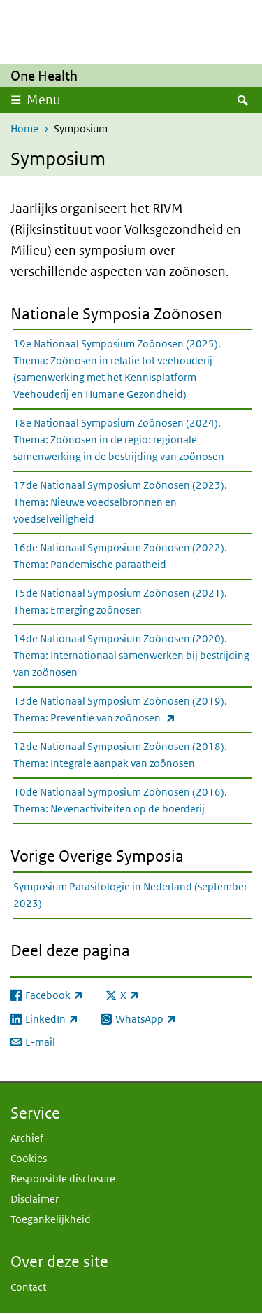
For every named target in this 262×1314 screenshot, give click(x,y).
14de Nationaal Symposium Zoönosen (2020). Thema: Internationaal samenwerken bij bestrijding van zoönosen (131, 655)
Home (24, 128)
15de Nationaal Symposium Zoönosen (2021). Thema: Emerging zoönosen (120, 601)
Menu (44, 100)
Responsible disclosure (62, 1178)
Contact (28, 1287)
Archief (26, 1137)
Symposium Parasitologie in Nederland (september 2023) (130, 895)
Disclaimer (34, 1198)
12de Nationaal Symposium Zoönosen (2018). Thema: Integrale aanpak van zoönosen (120, 755)
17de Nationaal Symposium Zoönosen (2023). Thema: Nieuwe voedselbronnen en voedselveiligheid (120, 501)
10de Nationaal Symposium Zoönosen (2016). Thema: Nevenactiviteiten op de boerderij (120, 800)
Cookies (28, 1158)
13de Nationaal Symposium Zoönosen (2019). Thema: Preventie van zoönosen (125, 710)
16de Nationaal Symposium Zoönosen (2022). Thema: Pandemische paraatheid (120, 556)
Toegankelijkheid (50, 1219)
